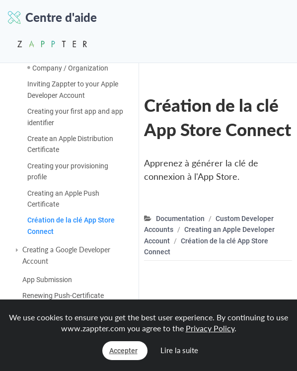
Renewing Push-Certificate (63, 295)
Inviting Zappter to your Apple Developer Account (72, 89)
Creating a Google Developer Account (66, 255)
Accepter (123, 351)
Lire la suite (179, 350)
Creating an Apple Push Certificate (63, 198)
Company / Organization (70, 68)
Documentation (180, 219)
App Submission (47, 280)
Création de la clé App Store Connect (71, 225)
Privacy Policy (210, 328)
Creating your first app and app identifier (75, 116)
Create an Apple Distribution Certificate (70, 144)
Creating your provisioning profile (67, 171)
